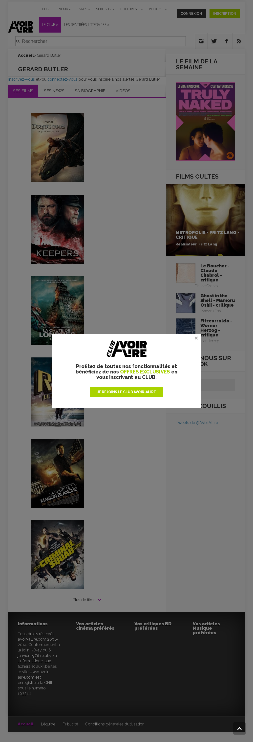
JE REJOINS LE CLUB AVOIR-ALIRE (126, 392)
